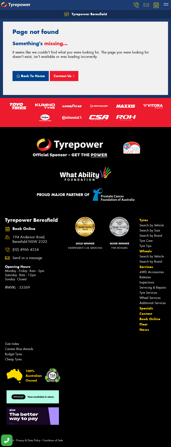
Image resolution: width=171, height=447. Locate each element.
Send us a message (27, 258)
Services (146, 267)
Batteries (145, 277)
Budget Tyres (13, 354)
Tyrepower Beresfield (85, 14)
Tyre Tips (145, 246)
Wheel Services (149, 298)
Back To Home (30, 76)
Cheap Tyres (13, 359)
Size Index (12, 344)
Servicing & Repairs (152, 287)
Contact (145, 313)
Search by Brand (150, 236)
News (144, 329)
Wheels (145, 251)
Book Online (149, 319)
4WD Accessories (151, 272)
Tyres (143, 220)
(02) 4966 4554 (25, 249)
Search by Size (149, 230)
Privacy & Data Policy (28, 440)
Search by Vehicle (151, 225)
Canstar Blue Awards (19, 349)
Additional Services (152, 303)
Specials (146, 308)
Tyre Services (148, 293)
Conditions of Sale (52, 440)
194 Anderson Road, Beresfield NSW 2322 (29, 239)
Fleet (143, 324)
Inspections (146, 282)
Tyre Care (146, 241)
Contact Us (64, 76)
